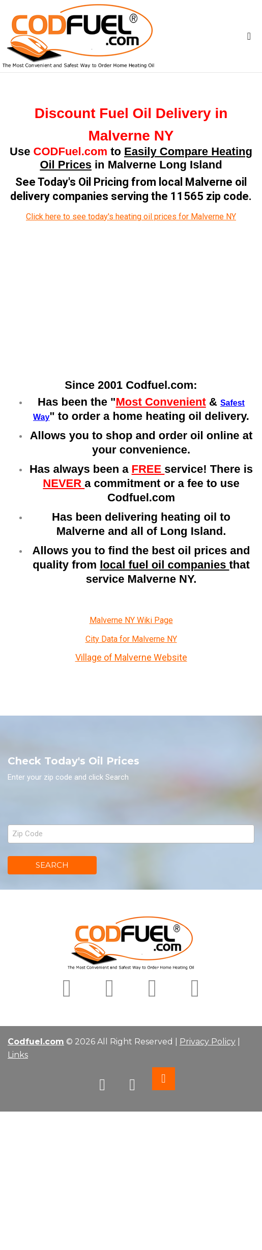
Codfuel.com (36, 1041)
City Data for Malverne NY (131, 639)
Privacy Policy (208, 1041)
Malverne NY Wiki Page (131, 620)
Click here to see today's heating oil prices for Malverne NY (131, 216)
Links (18, 1055)
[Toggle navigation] (249, 36)
